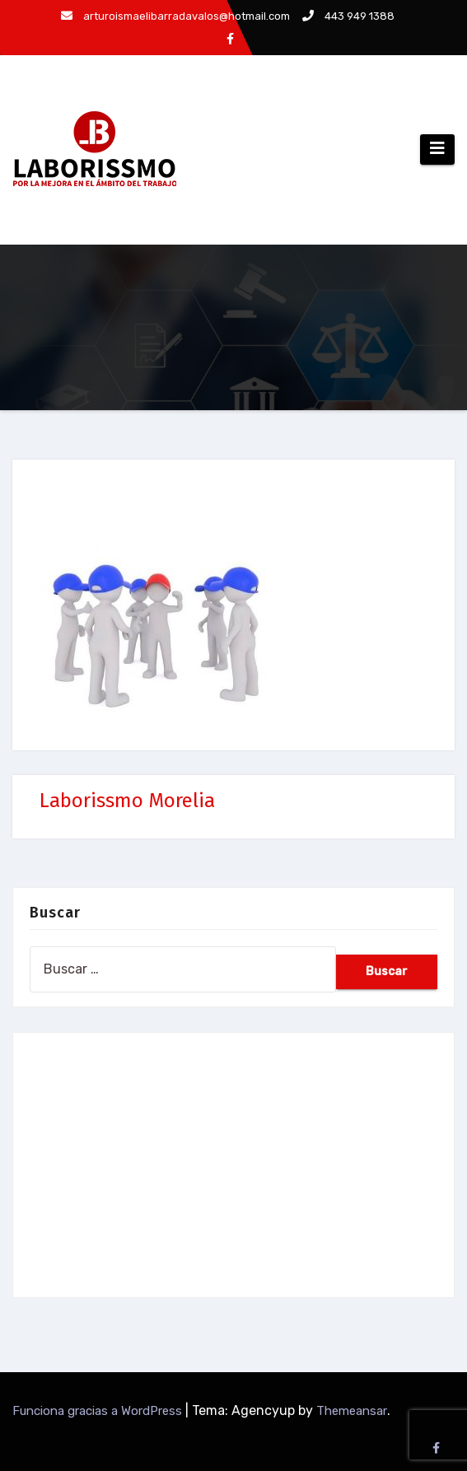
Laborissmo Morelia (127, 800)
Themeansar (351, 1410)
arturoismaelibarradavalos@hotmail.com (175, 16)
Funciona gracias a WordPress (98, 1410)
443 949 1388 (348, 16)
